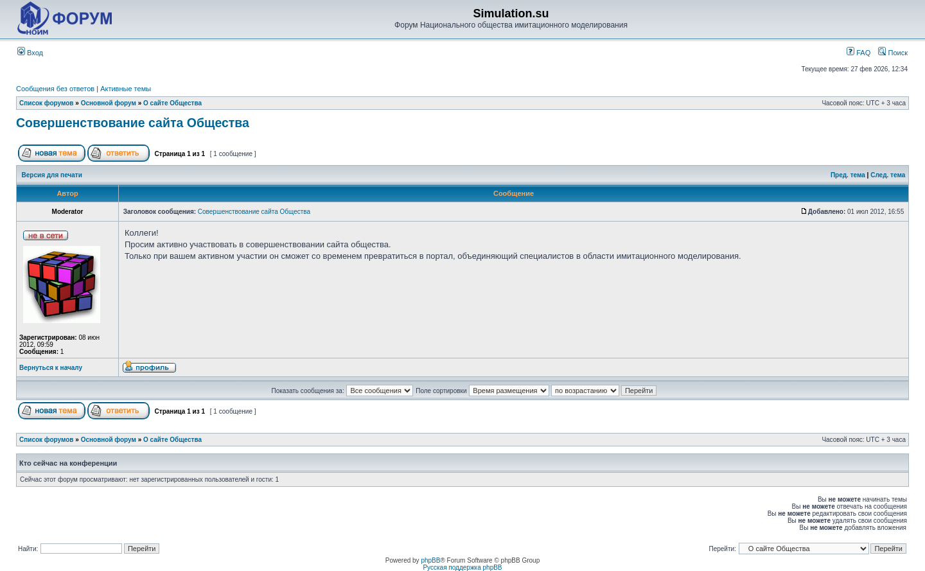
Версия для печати (52, 175)
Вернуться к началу (50, 367)
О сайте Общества (172, 103)
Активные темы (125, 88)
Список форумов (46, 103)
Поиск (893, 53)
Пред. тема (848, 175)
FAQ (858, 53)
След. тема (887, 175)
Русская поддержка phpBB (462, 567)
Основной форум (108, 103)
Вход (30, 53)
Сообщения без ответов (55, 88)
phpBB (430, 560)
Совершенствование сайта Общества (132, 123)
